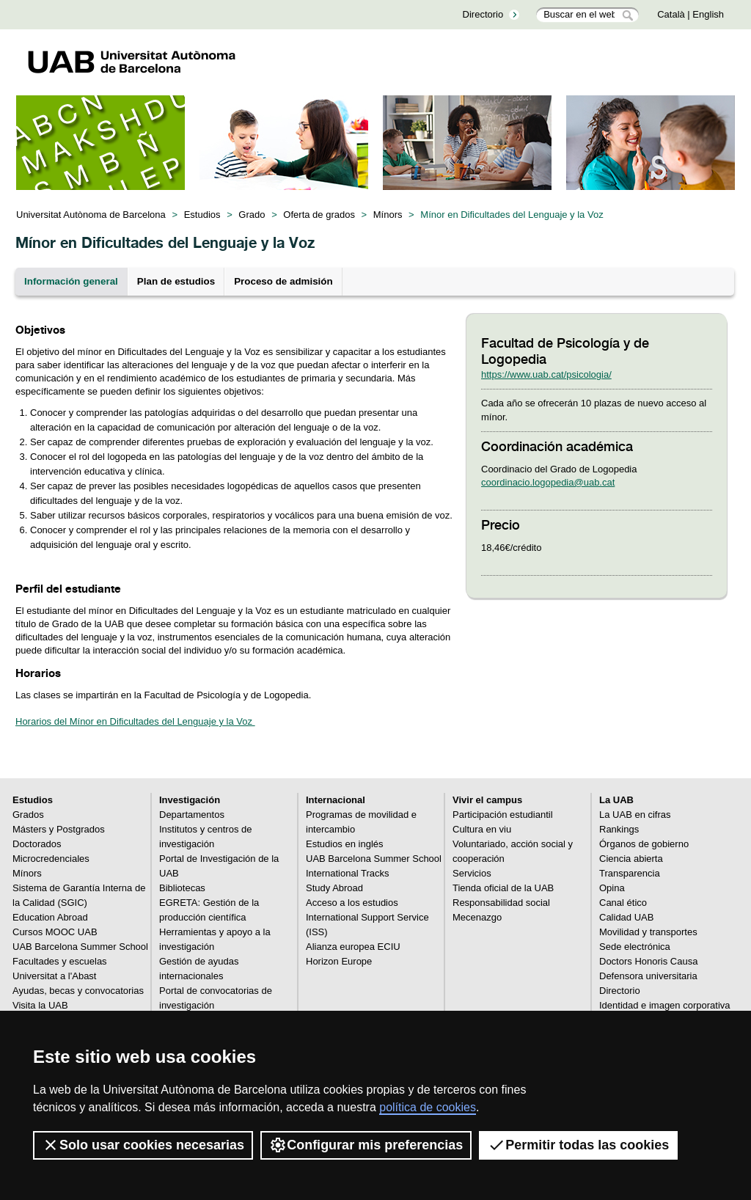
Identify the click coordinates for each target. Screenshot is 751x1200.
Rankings (619, 829)
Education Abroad (50, 917)
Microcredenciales (50, 858)
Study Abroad (334, 887)
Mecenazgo (477, 917)
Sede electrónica (634, 946)
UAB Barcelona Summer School (80, 946)
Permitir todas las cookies (578, 1145)
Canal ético (623, 902)
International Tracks (347, 873)
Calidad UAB (626, 917)
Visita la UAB (40, 1005)
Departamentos (191, 814)
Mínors (388, 214)
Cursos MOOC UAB (55, 931)
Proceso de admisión (283, 281)
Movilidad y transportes (648, 931)
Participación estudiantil (503, 814)
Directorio (483, 14)
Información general (71, 281)
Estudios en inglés (345, 843)
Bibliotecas (182, 887)
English (708, 14)
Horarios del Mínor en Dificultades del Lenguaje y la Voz (135, 721)
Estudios (202, 214)
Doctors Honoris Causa (648, 961)
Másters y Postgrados (58, 829)
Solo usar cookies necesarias (143, 1145)
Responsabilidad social (501, 902)
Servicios (472, 873)
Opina (612, 887)
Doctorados (36, 843)
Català (671, 14)
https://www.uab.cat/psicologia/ (546, 374)
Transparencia (629, 873)
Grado (251, 214)
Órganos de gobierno (644, 843)
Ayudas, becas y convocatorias (78, 990)
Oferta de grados (319, 214)
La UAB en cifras (635, 814)
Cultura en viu (482, 829)
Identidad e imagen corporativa (664, 1005)
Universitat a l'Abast (54, 975)
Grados (28, 814)
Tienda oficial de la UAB (503, 887)
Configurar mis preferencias (366, 1145)
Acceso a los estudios (352, 902)
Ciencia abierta (631, 858)
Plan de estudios (176, 281)
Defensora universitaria (648, 975)
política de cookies (427, 1107)
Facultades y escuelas (59, 961)
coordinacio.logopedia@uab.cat (548, 482)
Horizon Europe (339, 961)
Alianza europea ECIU (353, 946)
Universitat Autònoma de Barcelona (91, 214)
